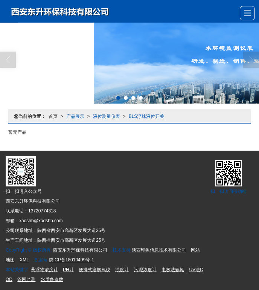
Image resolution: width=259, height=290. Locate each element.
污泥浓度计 (145, 269)
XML (24, 260)
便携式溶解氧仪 (94, 269)
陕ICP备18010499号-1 (71, 260)
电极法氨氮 (172, 269)
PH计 (68, 269)
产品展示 (75, 116)
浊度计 (122, 269)
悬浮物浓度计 (44, 269)
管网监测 (26, 279)
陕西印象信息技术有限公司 (159, 250)
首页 (53, 116)
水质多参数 (52, 279)
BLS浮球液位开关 (147, 116)
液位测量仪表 (106, 116)
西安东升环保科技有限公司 (80, 250)
